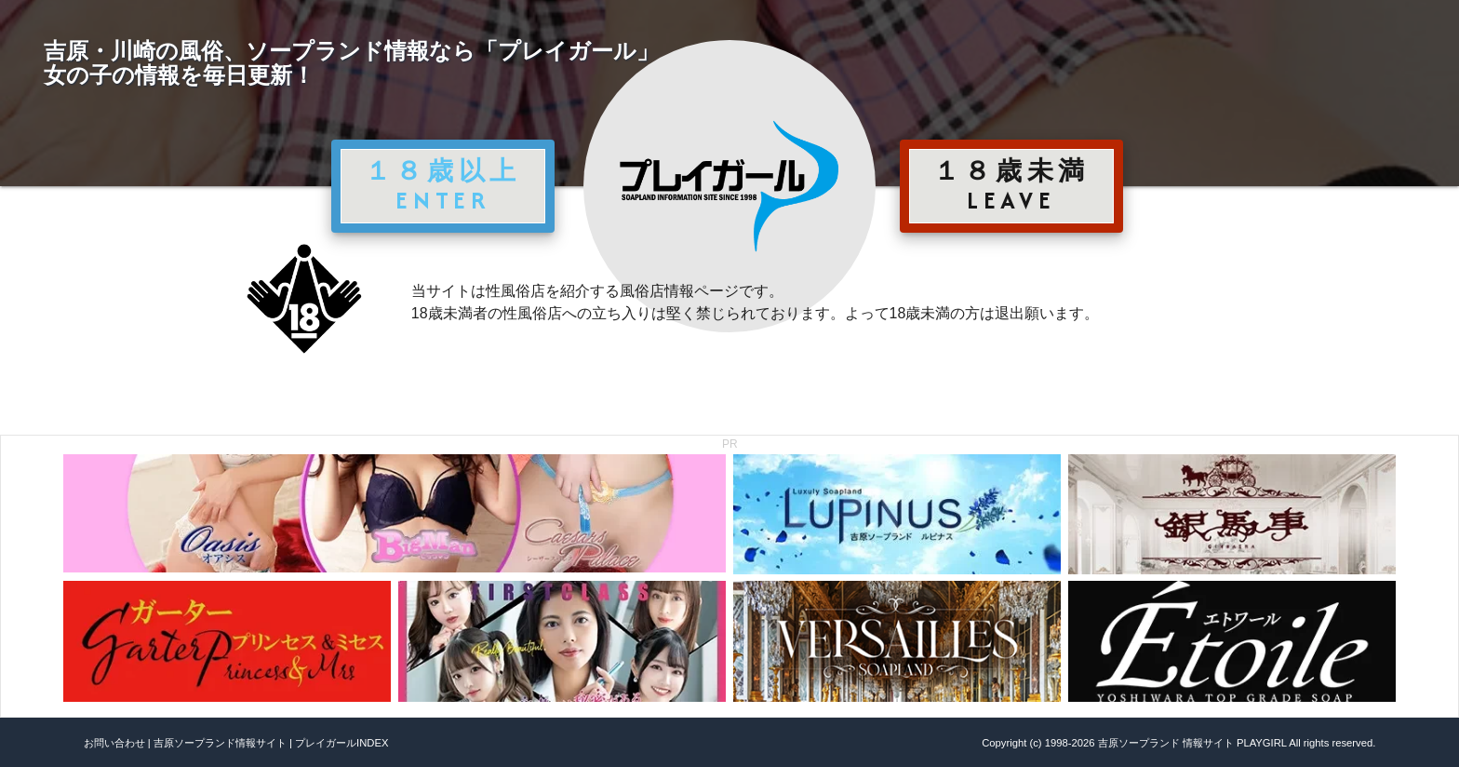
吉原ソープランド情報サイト (220, 742)
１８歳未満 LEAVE (1011, 185)
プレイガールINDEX (341, 742)
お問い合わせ (114, 742)
